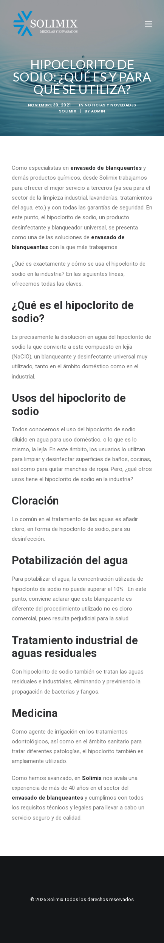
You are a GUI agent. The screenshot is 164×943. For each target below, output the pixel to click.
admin (98, 111)
